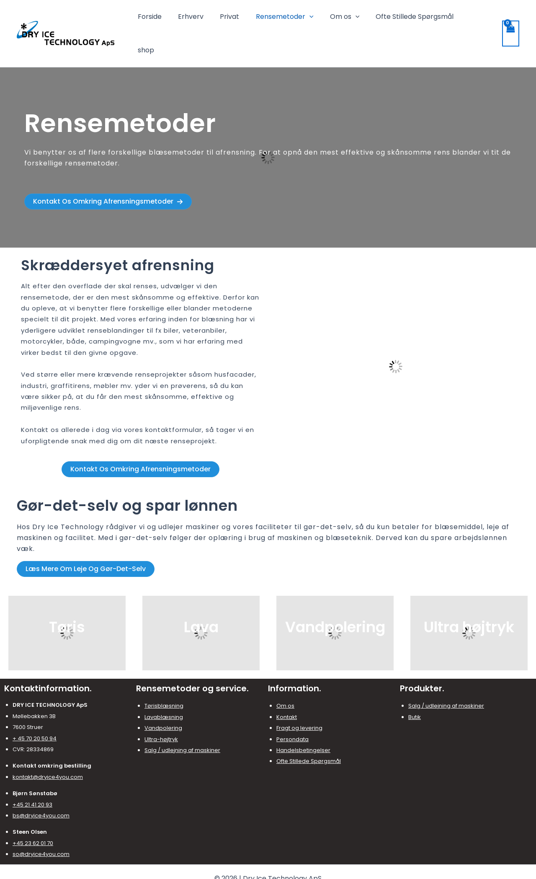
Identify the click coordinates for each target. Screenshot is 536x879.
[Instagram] (268, 865)
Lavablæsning (163, 689)
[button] (108, 173)
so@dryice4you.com (41, 826)
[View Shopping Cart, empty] (510, 19)
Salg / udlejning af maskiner (182, 722)
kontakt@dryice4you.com (48, 748)
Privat (242, 19)
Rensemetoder (294, 19)
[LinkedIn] (280, 865)
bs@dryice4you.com (41, 787)
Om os (351, 19)
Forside (168, 19)
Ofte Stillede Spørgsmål (418, 19)
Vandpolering (163, 699)
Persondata (292, 711)
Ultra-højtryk (161, 711)
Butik (414, 689)
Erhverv (206, 19)
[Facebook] (255, 865)
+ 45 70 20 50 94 (35, 710)
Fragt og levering (299, 699)
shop (478, 19)
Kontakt (286, 689)
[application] (318, 19)
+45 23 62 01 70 (33, 815)
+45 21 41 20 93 (32, 776)
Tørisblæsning (163, 677)
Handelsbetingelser (303, 722)
